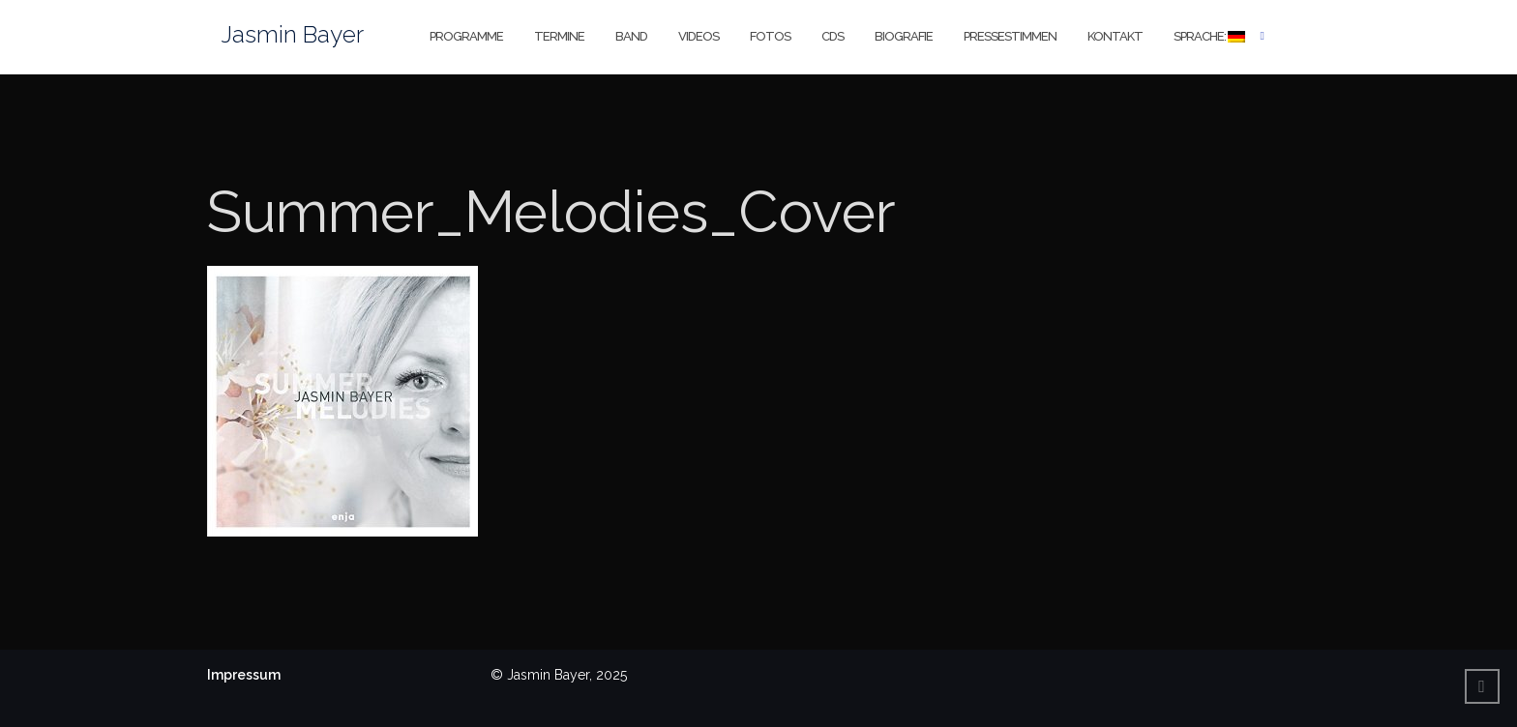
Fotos (770, 36)
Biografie (904, 36)
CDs (832, 36)
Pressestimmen (1010, 36)
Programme (466, 36)
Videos (698, 36)
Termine (559, 36)
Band (631, 36)
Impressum (244, 675)
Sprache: (1209, 36)
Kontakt (1115, 36)
